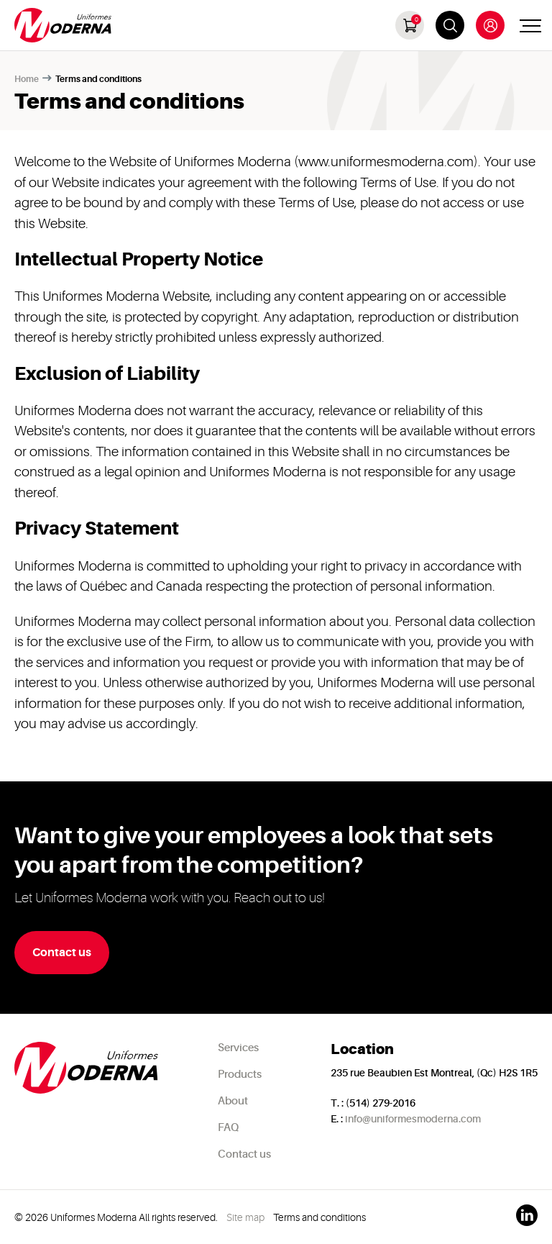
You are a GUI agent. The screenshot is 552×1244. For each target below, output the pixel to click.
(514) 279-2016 (380, 1103)
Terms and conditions (319, 1217)
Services (238, 1048)
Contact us (244, 1154)
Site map (245, 1217)
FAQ (228, 1128)
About (233, 1101)
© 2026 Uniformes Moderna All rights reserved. (116, 1217)
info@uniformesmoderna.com (413, 1119)
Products (240, 1074)
